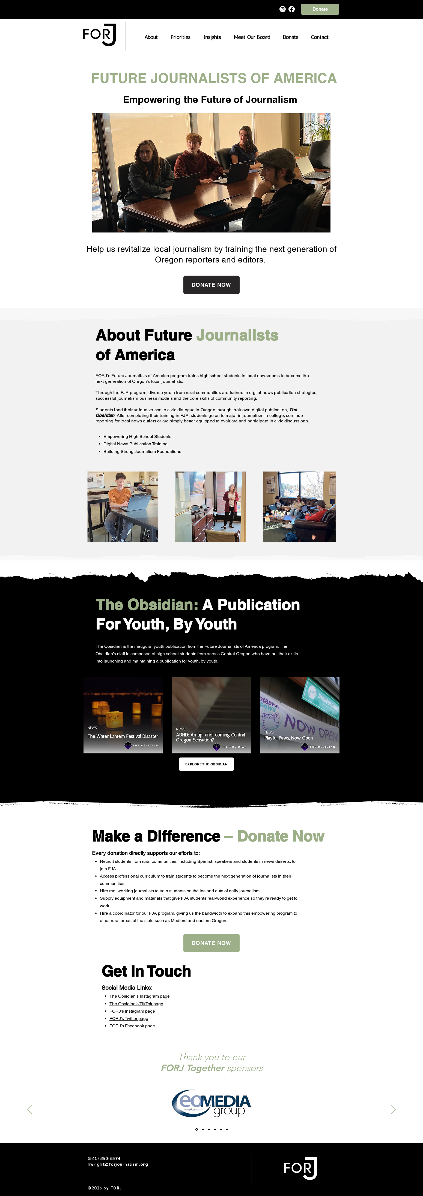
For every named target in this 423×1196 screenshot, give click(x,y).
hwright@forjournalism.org (118, 1164)
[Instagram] (282, 9)
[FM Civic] (209, 1129)
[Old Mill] (221, 1129)
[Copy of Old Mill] (227, 1129)
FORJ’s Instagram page (132, 1011)
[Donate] (320, 9)
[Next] (393, 1109)
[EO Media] (196, 1129)
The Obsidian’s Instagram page (139, 996)
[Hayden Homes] (203, 1129)
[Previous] (29, 1109)
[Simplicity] (215, 1129)
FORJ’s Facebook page (132, 1025)
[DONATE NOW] (211, 285)
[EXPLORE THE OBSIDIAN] (206, 764)
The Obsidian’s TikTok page (136, 1003)
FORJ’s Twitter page (128, 1018)
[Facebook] (291, 9)
